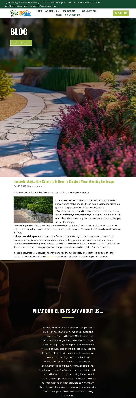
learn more (50, 256)
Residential (69, 11)
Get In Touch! (21, 42)
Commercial (90, 11)
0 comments (35, 186)
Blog (59, 15)
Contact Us (72, 15)
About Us (51, 11)
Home (39, 11)
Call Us (122, 13)
